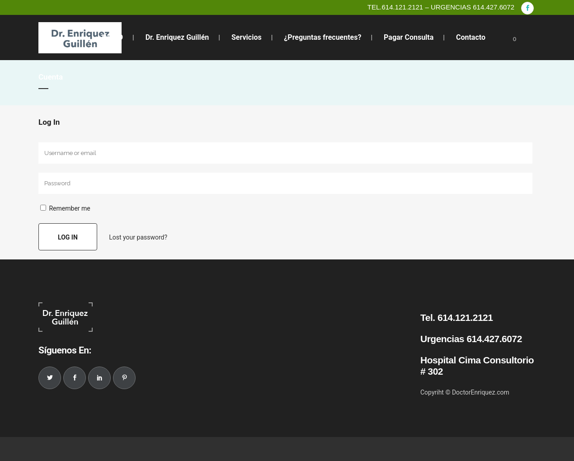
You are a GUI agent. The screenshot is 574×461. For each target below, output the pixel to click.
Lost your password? (138, 237)
